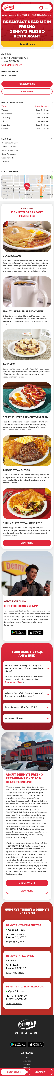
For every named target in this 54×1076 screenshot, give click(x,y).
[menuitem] (41, 8)
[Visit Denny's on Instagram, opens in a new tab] (22, 1034)
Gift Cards (27, 1067)
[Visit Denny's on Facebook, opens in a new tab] (17, 1034)
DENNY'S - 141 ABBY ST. (20, 956)
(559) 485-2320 (15, 972)
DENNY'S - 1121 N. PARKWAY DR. (25, 986)
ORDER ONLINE (27, 84)
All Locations (8, 15)
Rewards (27, 1064)
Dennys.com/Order (14, 682)
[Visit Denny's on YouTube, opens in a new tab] (31, 1034)
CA (18, 15)
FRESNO (25, 15)
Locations (27, 1061)
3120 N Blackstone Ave (42, 15)
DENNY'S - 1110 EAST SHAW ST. (24, 925)
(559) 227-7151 (8, 75)
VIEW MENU (27, 92)
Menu (27, 1058)
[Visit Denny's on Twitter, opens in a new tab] (27, 1034)
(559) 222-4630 (15, 942)
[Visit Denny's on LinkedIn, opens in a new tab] (36, 1034)
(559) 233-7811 (14, 1003)
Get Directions (9, 64)
